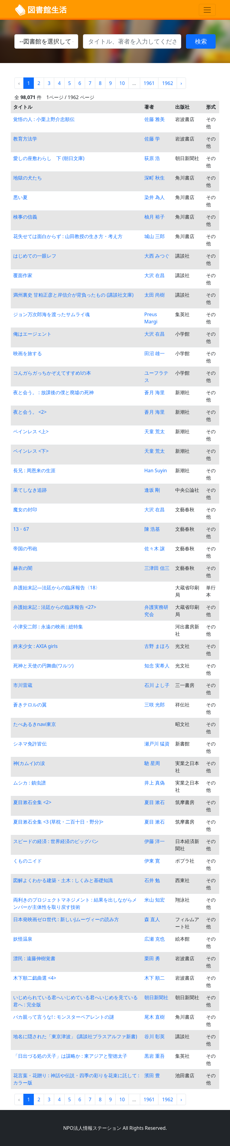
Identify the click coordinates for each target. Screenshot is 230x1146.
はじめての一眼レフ (34, 255)
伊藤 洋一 (154, 841)
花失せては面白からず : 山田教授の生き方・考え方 (67, 236)
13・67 (21, 529)
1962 (167, 83)
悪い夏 (20, 197)
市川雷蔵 (22, 685)
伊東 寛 (152, 860)
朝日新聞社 (156, 997)
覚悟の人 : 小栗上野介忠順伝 (44, 119)
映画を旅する (27, 353)
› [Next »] (181, 83)
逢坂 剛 (152, 490)
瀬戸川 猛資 (157, 743)
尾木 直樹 (154, 1017)
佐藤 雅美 (154, 119)
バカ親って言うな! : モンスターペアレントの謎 (63, 1017)
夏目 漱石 (154, 802)
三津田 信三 (157, 568)
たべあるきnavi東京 (34, 724)
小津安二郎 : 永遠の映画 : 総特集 (48, 626)
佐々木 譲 (154, 548)
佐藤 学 (152, 138)
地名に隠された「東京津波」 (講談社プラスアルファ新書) (75, 1036)
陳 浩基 (152, 529)
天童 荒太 (154, 431)
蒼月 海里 (154, 392)
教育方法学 (25, 138)
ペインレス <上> (31, 431)
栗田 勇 (152, 958)
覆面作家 (22, 275)
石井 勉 (152, 880)
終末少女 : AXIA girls (35, 646)
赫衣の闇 (22, 568)
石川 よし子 (157, 685)
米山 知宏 (154, 900)
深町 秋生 (154, 177)
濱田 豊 (152, 1075)
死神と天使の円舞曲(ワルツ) (43, 665)
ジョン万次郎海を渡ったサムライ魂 (51, 314)
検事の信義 (25, 216)
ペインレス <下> (31, 451)
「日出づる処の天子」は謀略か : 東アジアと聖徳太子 (70, 1056)
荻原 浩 (152, 158)
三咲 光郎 (154, 704)
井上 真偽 (154, 782)
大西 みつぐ (157, 255)
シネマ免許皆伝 (30, 743)
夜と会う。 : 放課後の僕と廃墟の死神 (53, 392)
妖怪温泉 (22, 939)
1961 (149, 83)
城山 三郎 (154, 236)
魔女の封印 (25, 509)
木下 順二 (154, 978)
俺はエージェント (32, 334)
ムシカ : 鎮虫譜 (29, 782)
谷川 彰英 (154, 1036)
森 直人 (152, 919)
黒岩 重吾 (154, 1056)
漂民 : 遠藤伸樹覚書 (34, 958)
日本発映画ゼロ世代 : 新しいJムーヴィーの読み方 (66, 919)
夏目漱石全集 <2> (32, 802)
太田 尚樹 (154, 295)
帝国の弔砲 (25, 548)
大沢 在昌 (154, 275)
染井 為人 (154, 197)
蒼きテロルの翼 (30, 704)
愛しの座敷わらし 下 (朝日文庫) (48, 158)
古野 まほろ (157, 646)
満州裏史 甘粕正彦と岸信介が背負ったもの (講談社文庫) (73, 295)
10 (122, 83)
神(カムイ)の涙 (29, 763)
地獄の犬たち (27, 177)
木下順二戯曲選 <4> (34, 978)
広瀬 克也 (154, 939)
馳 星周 (152, 763)
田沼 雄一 (154, 353)
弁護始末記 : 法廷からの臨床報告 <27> (54, 607)
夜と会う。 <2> (30, 412)
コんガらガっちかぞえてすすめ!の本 (52, 373)
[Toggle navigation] (207, 10)
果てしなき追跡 (30, 490)
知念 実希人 (157, 665)
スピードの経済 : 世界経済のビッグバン (56, 841)
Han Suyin (155, 470)
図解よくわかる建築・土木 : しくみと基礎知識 (63, 880)
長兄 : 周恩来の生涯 (34, 470)
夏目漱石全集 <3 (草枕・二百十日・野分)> (58, 821)
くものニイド (27, 860)
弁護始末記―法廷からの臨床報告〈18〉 (56, 587)
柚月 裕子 (154, 216)
